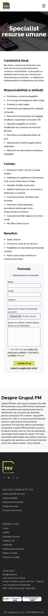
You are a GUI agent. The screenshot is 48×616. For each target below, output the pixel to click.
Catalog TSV (9, 540)
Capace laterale (10, 498)
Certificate (7, 545)
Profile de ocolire (10, 506)
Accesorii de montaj (12, 510)
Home (5, 528)
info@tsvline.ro (10, 574)
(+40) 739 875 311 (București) (16, 585)
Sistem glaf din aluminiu (14, 494)
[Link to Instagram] (13, 477)
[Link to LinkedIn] (17, 477)
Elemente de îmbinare (13, 502)
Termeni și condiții (11, 557)
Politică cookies (10, 553)
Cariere (6, 532)
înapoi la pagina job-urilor (24, 368)
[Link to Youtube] (8, 477)
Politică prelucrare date (13, 549)
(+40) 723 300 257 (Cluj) (14, 578)
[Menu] (43, 5)
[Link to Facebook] (4, 477)
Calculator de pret (11, 536)
